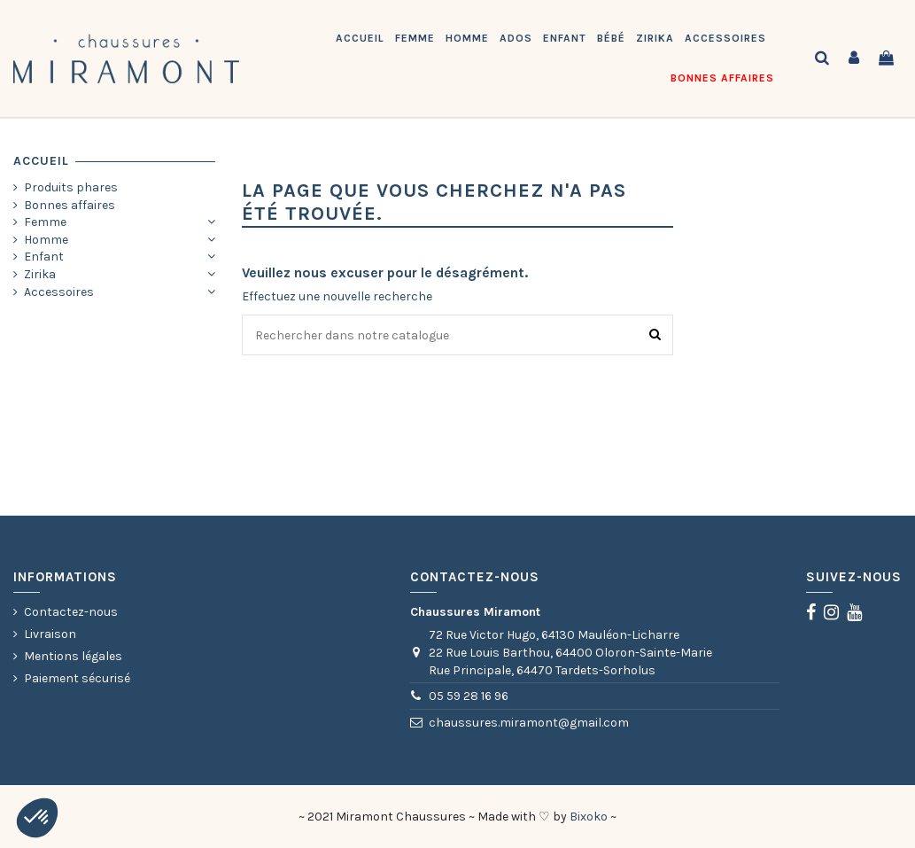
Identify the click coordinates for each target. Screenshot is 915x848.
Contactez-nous (71, 611)
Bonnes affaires (69, 205)
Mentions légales (73, 656)
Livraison (50, 634)
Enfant (44, 256)
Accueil (41, 160)
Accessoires (59, 292)
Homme (46, 239)
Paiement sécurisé (77, 678)
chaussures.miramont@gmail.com (529, 722)
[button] (37, 818)
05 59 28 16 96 (468, 696)
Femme (45, 222)
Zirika (40, 274)
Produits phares (71, 187)
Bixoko (589, 816)
